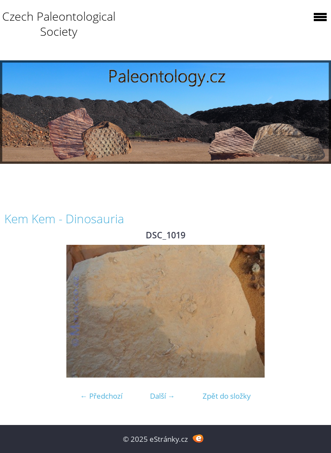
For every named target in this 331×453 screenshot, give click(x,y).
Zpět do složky (227, 396)
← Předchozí (101, 396)
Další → (162, 396)
